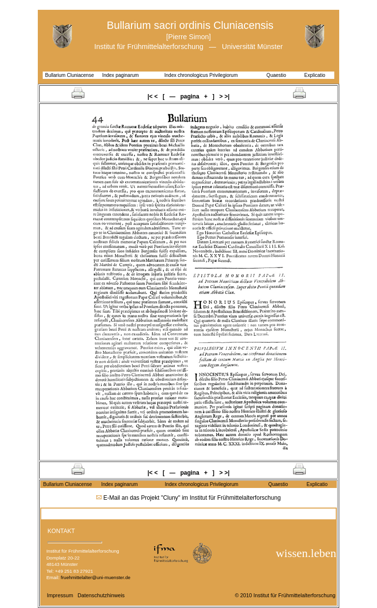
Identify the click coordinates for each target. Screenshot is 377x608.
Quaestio (276, 75)
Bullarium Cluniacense (69, 75)
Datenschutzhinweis (101, 595)
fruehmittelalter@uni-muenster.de (96, 577)
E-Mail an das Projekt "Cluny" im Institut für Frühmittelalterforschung (192, 497)
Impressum (60, 595)
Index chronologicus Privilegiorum (201, 75)
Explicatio (314, 75)
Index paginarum (120, 75)
